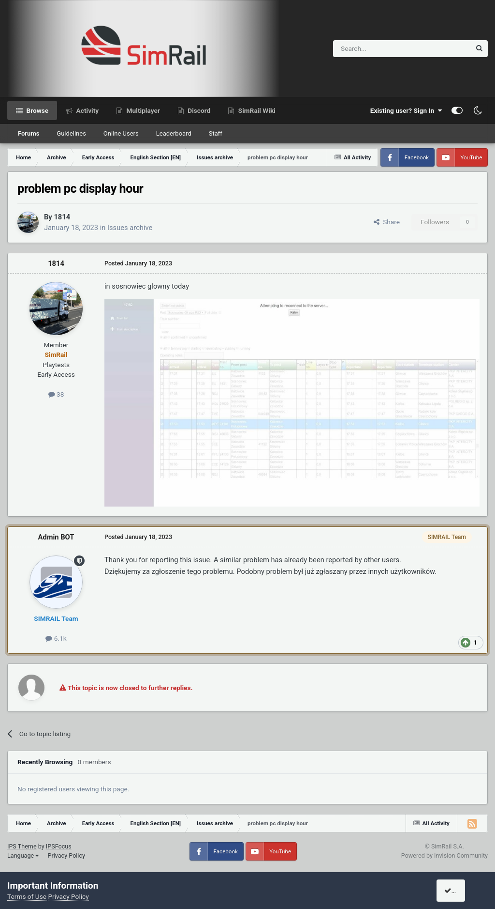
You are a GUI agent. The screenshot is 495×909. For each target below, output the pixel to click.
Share (387, 222)
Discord (198, 110)
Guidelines (71, 133)
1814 (62, 217)
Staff (215, 133)
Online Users (121, 133)
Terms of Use (26, 896)
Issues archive (129, 227)
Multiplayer (142, 110)
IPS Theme (22, 846)
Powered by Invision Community (444, 855)
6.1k (55, 638)
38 (56, 394)
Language (23, 855)
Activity (86, 110)
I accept (460, 890)
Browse (36, 110)
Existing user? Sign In (406, 110)
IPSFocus (59, 846)
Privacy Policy (66, 855)
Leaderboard (173, 133)
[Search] (378, 48)
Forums (28, 133)
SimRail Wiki (256, 110)
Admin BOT (56, 537)
